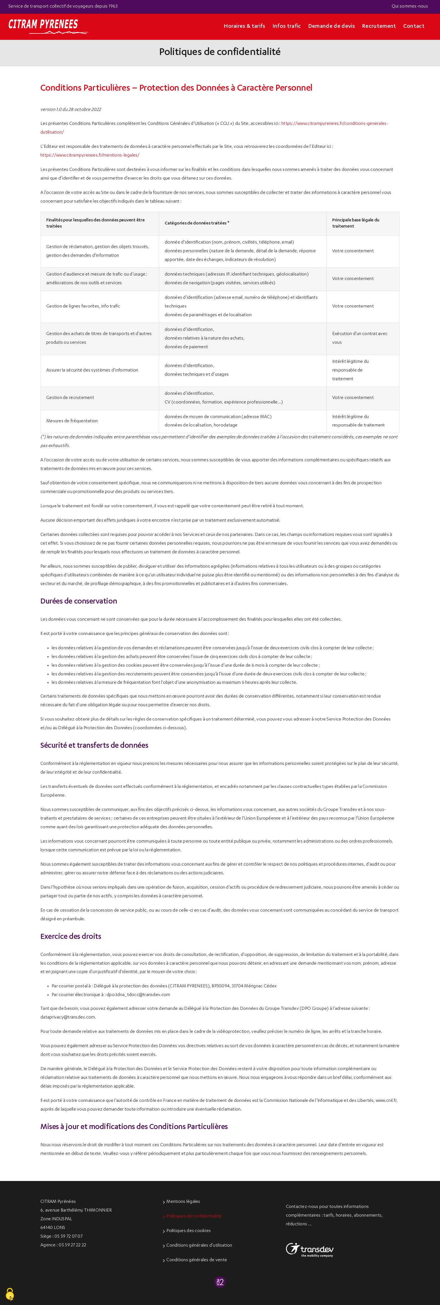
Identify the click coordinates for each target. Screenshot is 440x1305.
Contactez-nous (302, 1207)
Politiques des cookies (188, 1231)
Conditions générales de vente (196, 1260)
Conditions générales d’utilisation (199, 1245)
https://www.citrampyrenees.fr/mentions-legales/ (90, 155)
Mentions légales (183, 1202)
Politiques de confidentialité (193, 1216)
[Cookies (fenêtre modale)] (10, 1294)
